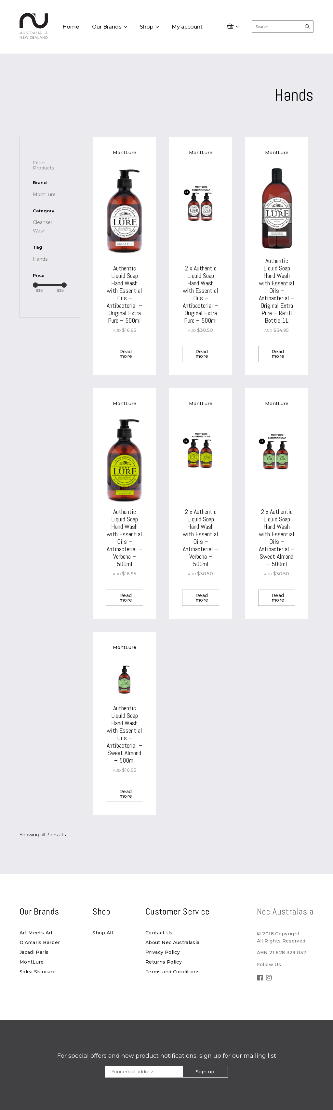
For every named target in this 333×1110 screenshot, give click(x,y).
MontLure (32, 962)
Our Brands (107, 27)
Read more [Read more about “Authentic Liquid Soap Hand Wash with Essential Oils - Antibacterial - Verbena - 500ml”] (125, 597)
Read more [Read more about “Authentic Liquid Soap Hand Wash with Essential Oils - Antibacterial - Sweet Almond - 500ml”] (125, 794)
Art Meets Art (36, 933)
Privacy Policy (162, 952)
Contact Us (159, 933)
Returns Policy (163, 962)
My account (187, 27)
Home (70, 27)
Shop (146, 27)
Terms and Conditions (172, 972)
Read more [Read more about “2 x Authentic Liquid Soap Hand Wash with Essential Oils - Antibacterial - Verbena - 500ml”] (201, 597)
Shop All (102, 933)
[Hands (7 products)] (40, 259)
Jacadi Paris (34, 952)
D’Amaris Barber (40, 942)
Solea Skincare (38, 972)
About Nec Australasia (172, 942)
